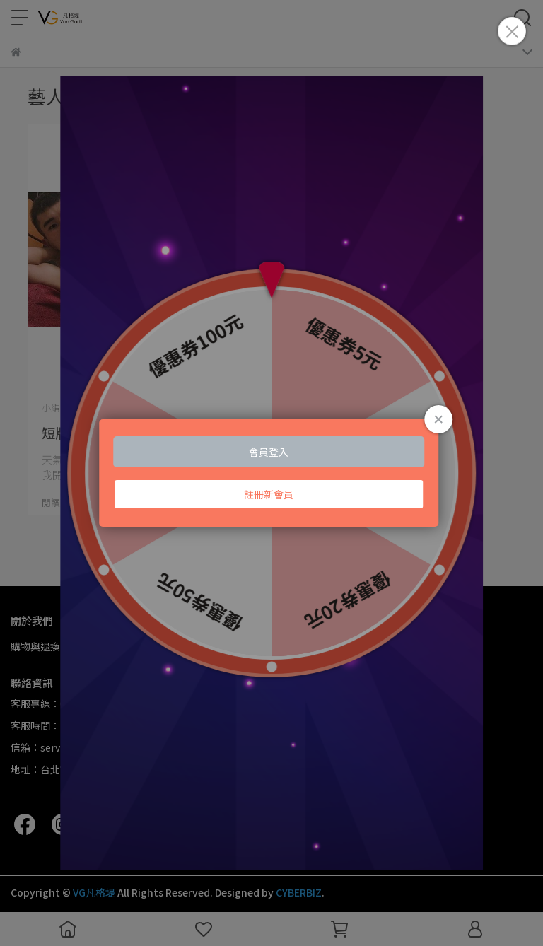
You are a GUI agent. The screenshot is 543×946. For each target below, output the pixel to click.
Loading (271, 473)
